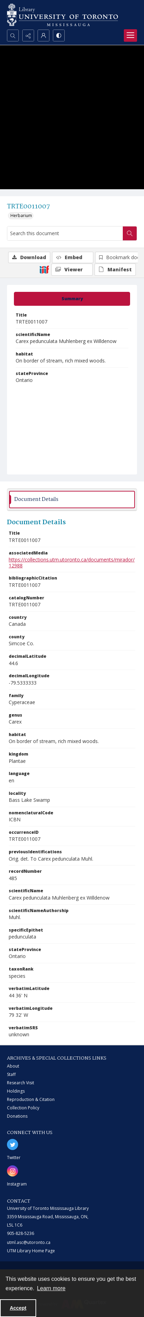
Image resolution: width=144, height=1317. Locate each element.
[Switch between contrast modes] (58, 35)
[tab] (72, 298)
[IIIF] (44, 269)
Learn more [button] (51, 1288)
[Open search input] (12, 35)
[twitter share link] (12, 1144)
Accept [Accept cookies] (18, 1308)
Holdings (16, 1091)
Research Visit (20, 1083)
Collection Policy (23, 1108)
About (13, 1066)
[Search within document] (130, 233)
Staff (11, 1074)
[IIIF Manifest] (115, 269)
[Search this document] (65, 233)
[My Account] (43, 35)
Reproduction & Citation (31, 1099)
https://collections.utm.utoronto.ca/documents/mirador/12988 (72, 562)
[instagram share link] (12, 1170)
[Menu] (130, 35)
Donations (17, 1116)
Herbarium (21, 215)
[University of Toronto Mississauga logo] (62, 14)
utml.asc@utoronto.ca (28, 1242)
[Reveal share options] (28, 35)
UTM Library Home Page (31, 1251)
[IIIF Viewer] (72, 269)
